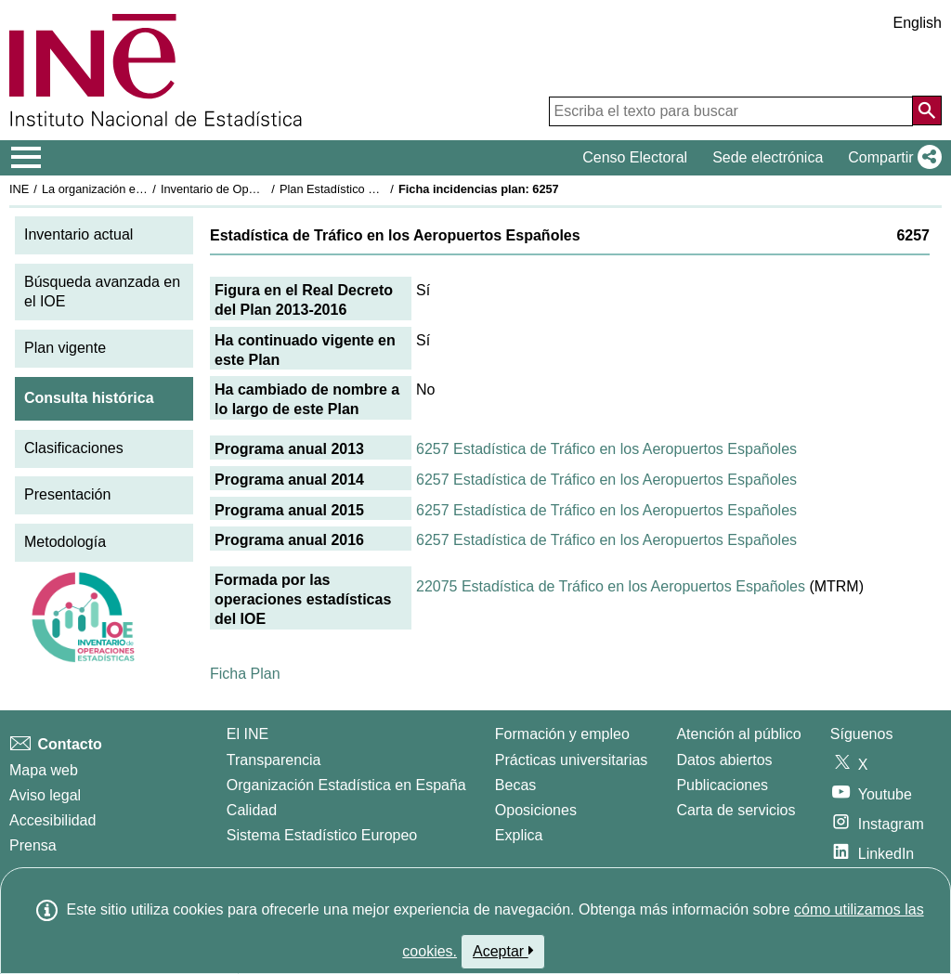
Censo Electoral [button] (634, 157)
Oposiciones (536, 810)
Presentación (67, 494)
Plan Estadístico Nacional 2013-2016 (377, 189)
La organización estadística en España (144, 189)
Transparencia (274, 760)
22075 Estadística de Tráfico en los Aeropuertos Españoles (610, 586)
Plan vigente (65, 348)
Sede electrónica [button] (767, 157)
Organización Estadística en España (346, 785)
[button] (891, 158)
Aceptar (503, 950)
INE (19, 189)
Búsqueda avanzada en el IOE (102, 291)
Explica (519, 835)
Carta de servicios (735, 810)
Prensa (33, 845)
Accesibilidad (52, 820)
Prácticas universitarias (571, 760)
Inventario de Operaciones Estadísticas (264, 189)
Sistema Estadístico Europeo (322, 835)
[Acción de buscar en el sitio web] (927, 110)
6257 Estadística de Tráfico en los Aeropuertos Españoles (606, 449)
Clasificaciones (74, 448)
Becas (515, 785)
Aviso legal (45, 795)
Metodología (65, 542)
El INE (247, 734)
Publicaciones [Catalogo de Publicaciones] (722, 785)
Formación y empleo (562, 734)
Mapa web (43, 770)
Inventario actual (78, 234)
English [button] (917, 23)
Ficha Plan (245, 674)
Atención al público (738, 734)
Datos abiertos (724, 760)
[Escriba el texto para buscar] (731, 111)
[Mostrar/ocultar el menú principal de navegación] (26, 158)
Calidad (252, 810)
